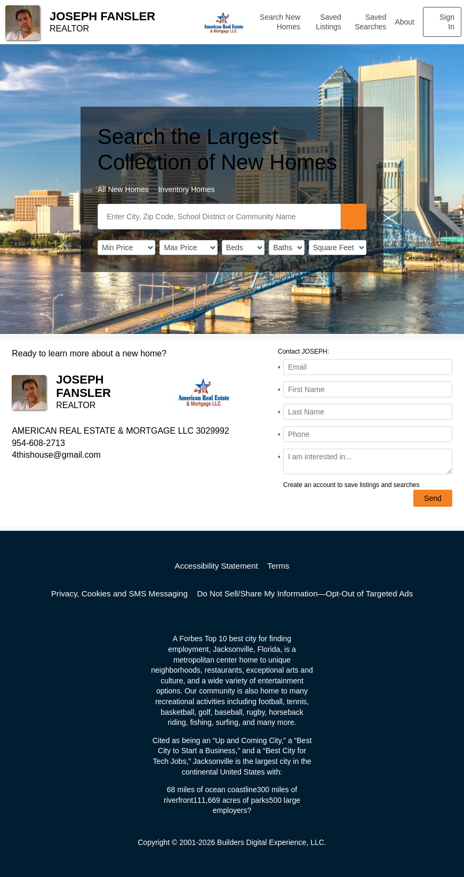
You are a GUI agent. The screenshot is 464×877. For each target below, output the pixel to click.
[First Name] (367, 389)
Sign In (446, 22)
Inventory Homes (186, 189)
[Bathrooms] (286, 247)
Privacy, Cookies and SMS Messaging (119, 593)
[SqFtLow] (337, 247)
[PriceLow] (126, 247)
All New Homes (123, 189)
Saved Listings (328, 22)
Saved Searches (370, 22)
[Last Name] (367, 412)
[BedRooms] (243, 247)
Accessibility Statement (216, 565)
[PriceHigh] (188, 247)
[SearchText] (219, 216)
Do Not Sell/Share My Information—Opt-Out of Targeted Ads (305, 593)
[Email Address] (367, 367)
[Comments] (367, 461)
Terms (278, 565)
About (404, 22)
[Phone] (367, 434)
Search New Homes (280, 22)
